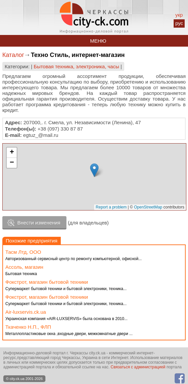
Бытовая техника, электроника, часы (76, 66)
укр (179, 15)
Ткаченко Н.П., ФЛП (28, 327)
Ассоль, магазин (24, 267)
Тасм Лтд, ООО (23, 252)
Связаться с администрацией (138, 367)
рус (179, 23)
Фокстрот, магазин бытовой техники (46, 282)
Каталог (13, 55)
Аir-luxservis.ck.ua (25, 312)
